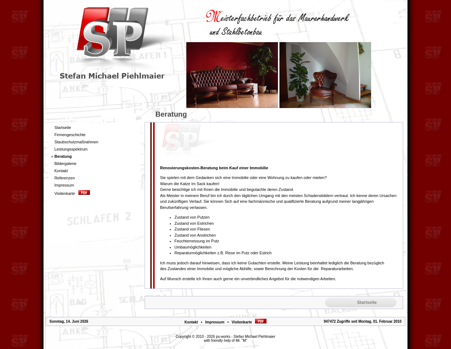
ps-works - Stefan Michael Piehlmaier (245, 337)
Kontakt (191, 322)
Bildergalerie (65, 163)
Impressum (214, 322)
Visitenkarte (249, 322)
